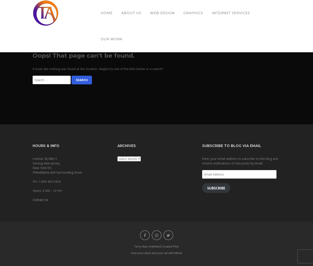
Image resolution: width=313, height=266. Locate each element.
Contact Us (40, 200)
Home (107, 13)
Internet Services (231, 13)
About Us (131, 13)
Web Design (162, 13)
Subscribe (216, 188)
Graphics (193, 13)
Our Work (112, 39)
